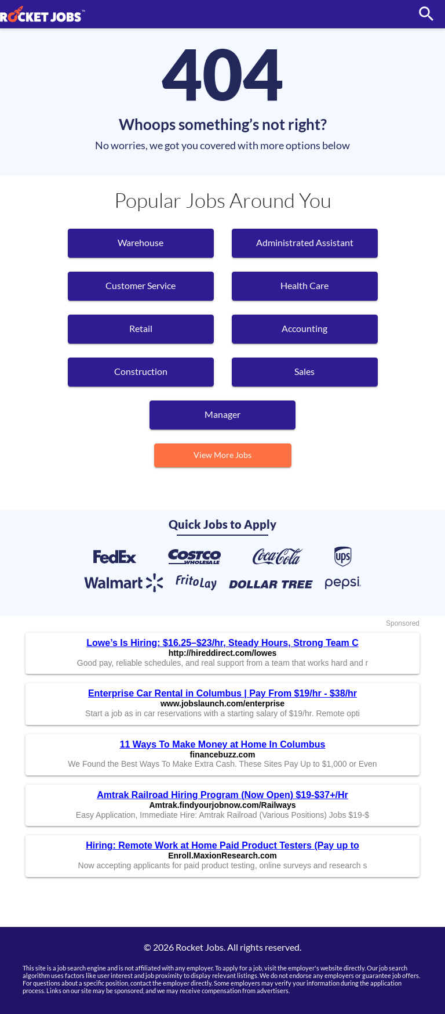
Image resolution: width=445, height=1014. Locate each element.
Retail (140, 328)
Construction (140, 371)
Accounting (304, 328)
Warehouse (140, 242)
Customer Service (140, 285)
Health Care (304, 285)
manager (222, 414)
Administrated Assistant (304, 242)
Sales (304, 371)
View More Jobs (222, 455)
